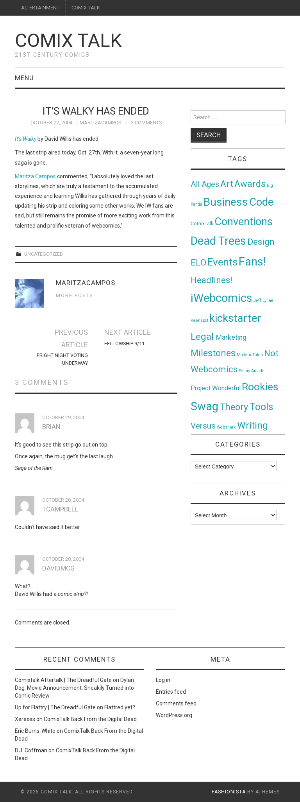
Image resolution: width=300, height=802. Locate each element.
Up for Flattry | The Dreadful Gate (55, 707)
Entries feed (171, 692)
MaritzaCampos (100, 123)
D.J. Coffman (31, 750)
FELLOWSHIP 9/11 (124, 343)
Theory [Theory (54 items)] (234, 407)
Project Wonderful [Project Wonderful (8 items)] (216, 388)
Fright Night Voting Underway (62, 359)
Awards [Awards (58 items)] (250, 183)
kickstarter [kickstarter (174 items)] (235, 318)
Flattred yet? (119, 707)
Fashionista (229, 792)
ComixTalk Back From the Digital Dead (90, 719)
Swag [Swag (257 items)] (204, 406)
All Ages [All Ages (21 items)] (205, 184)
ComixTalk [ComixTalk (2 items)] (202, 223)
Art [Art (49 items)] (226, 184)
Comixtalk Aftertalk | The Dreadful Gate (63, 680)
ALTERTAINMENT (40, 8)
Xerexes (25, 719)
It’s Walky (25, 139)
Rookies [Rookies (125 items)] (260, 386)
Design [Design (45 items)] (261, 242)
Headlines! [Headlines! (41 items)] (211, 280)
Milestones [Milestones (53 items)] (213, 353)
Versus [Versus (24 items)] (203, 426)
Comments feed (176, 703)
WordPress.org (174, 715)
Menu (24, 78)
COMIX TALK (85, 8)
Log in (163, 680)
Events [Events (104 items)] (222, 262)
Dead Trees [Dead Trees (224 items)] (218, 241)
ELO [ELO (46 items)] (198, 262)
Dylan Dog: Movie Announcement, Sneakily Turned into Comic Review (74, 688)
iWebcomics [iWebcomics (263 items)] (221, 298)
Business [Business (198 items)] (226, 202)
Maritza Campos (35, 176)
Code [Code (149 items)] (261, 202)
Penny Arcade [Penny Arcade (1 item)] (251, 370)
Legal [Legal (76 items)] (203, 336)
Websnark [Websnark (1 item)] (226, 427)
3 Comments (146, 123)
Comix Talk (68, 40)
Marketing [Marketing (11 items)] (231, 337)
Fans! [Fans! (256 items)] (252, 261)
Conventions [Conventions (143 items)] (243, 221)
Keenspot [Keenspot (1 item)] (199, 320)
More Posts (74, 295)
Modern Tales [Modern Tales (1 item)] (250, 354)
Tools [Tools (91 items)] (261, 407)
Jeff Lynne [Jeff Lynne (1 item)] (263, 300)
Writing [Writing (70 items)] (252, 425)
